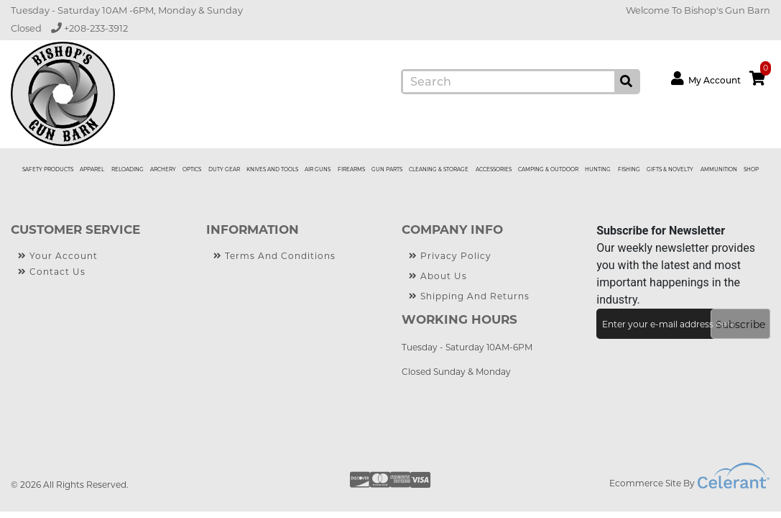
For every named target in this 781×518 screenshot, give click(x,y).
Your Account (58, 256)
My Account (706, 78)
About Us (438, 276)
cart (760, 75)
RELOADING (127, 169)
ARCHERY (163, 169)
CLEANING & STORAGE (438, 169)
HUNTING (598, 169)
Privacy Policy (450, 256)
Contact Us (52, 272)
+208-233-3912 (89, 28)
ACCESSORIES (494, 169)
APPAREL (92, 169)
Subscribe (740, 324)
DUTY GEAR (224, 169)
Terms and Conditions (274, 256)
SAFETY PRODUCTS (47, 169)
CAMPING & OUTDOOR (548, 169)
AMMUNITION (719, 169)
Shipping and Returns (469, 296)
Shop (751, 169)
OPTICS (191, 169)
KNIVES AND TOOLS (272, 169)
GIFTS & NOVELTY (670, 169)
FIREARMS (351, 169)
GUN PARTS (386, 169)
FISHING (629, 169)
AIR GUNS (318, 169)
